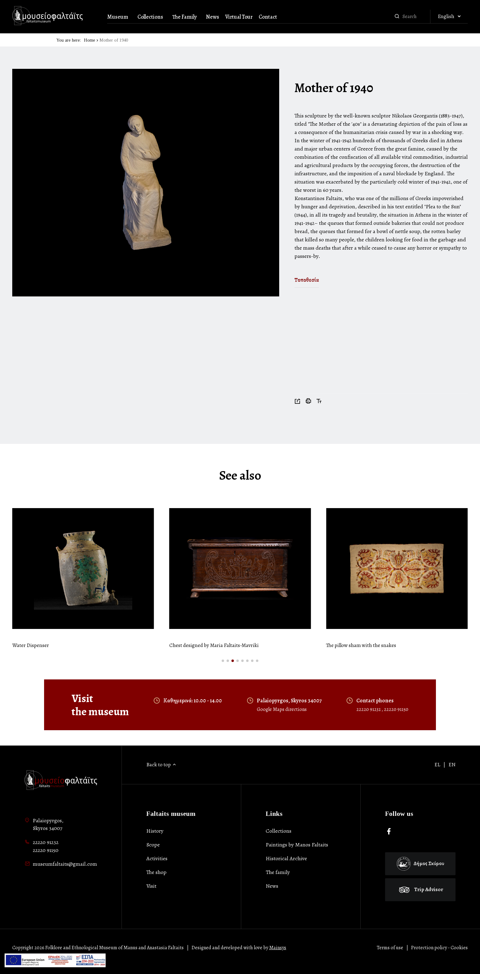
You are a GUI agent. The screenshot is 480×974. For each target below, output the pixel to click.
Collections (150, 16)
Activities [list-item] (156, 858)
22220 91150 (396, 709)
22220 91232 (369, 709)
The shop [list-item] (156, 872)
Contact (268, 16)
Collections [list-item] (278, 831)
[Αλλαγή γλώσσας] (449, 16)
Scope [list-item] (153, 844)
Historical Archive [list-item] (286, 858)
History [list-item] (154, 831)
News (212, 16)
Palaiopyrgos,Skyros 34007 (48, 824)
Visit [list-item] (151, 886)
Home (89, 40)
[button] (223, 661)
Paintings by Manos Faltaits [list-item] (297, 844)
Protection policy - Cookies (439, 947)
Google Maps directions (282, 709)
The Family (184, 16)
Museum (117, 16)
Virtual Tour (239, 16)
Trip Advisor (420, 889)
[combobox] (415, 16)
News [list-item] (272, 886)
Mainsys (277, 947)
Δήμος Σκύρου (420, 864)
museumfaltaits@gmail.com (65, 864)
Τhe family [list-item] (278, 872)
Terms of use (390, 947)
